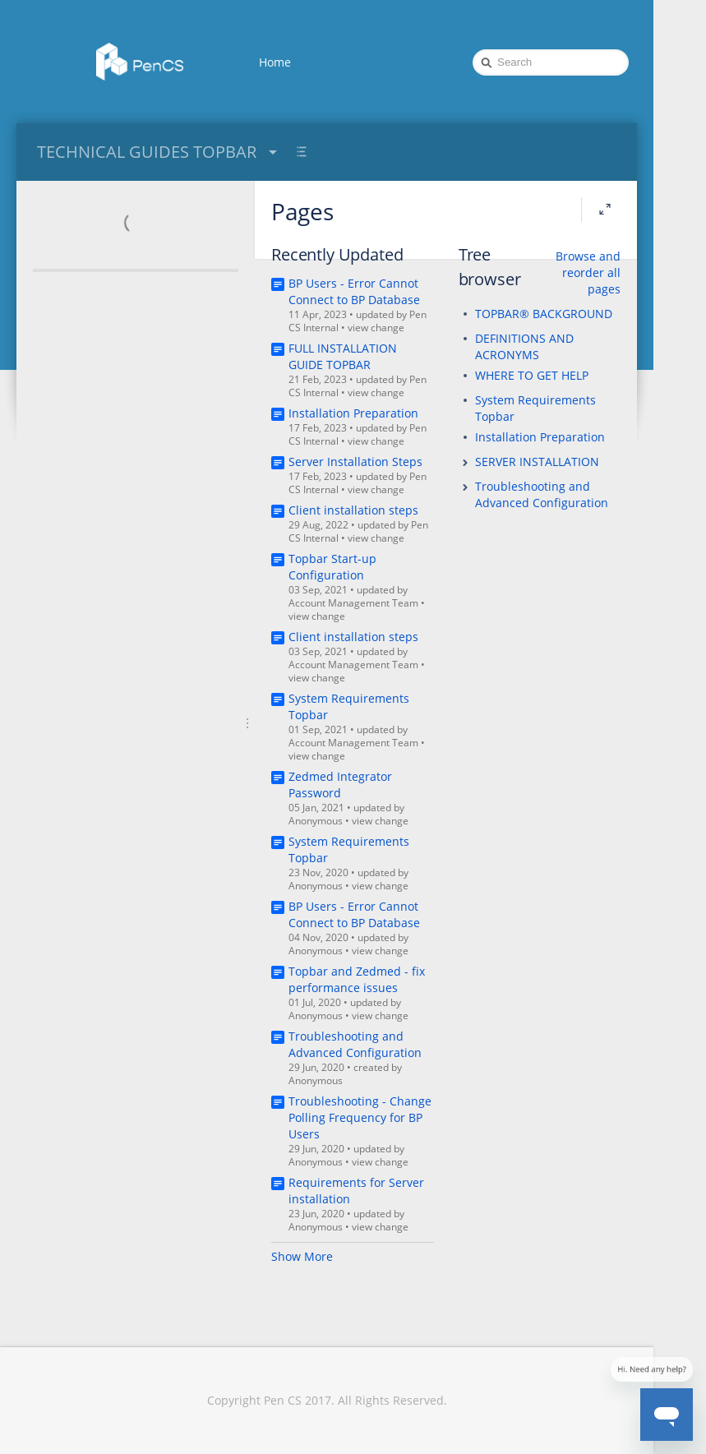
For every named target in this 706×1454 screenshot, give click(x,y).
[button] (465, 462)
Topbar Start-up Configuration (332, 567)
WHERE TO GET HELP (531, 375)
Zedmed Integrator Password (340, 785)
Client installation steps (353, 510)
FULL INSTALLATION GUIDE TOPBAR (342, 356)
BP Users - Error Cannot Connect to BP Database (354, 291)
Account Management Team (353, 603)
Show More (302, 1256)
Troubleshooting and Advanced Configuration (355, 1044)
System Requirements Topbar (535, 408)
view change (376, 328)
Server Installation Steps (355, 461)
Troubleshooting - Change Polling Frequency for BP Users (359, 1117)
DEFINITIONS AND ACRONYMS (524, 346)
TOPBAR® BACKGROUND (543, 313)
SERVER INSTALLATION (537, 461)
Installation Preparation (353, 413)
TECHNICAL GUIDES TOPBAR (159, 152)
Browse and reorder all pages (588, 272)
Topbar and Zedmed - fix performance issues (356, 979)
